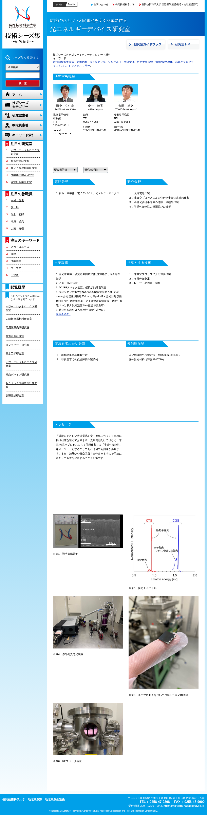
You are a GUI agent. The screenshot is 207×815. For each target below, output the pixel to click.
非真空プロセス (184, 61)
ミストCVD (59, 65)
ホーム (17, 94)
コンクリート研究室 (17, 344)
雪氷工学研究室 (15, 353)
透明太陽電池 (145, 61)
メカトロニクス (20, 246)
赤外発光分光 (98, 61)
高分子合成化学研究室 (24, 168)
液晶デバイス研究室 (17, 374)
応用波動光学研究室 (17, 327)
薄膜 (13, 253)
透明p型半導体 (164, 61)
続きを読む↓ (63, 314)
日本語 (59, 4)
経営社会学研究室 (21, 182)
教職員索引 (20, 125)
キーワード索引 (23, 135)
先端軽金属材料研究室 (19, 318)
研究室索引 (20, 115)
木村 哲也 (17, 200)
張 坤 (15, 207)
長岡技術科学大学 (125, 4)
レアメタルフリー (79, 65)
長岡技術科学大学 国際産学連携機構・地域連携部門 (170, 4)
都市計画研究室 (20, 160)
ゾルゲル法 (114, 61)
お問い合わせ (101, 4)
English (71, 4)
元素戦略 (82, 61)
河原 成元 (17, 221)
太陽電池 (129, 61)
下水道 (15, 275)
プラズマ (16, 268)
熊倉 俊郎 (17, 214)
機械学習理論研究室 (22, 175)
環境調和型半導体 (63, 61)
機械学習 (16, 261)
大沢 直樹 (17, 228)
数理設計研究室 (15, 395)
